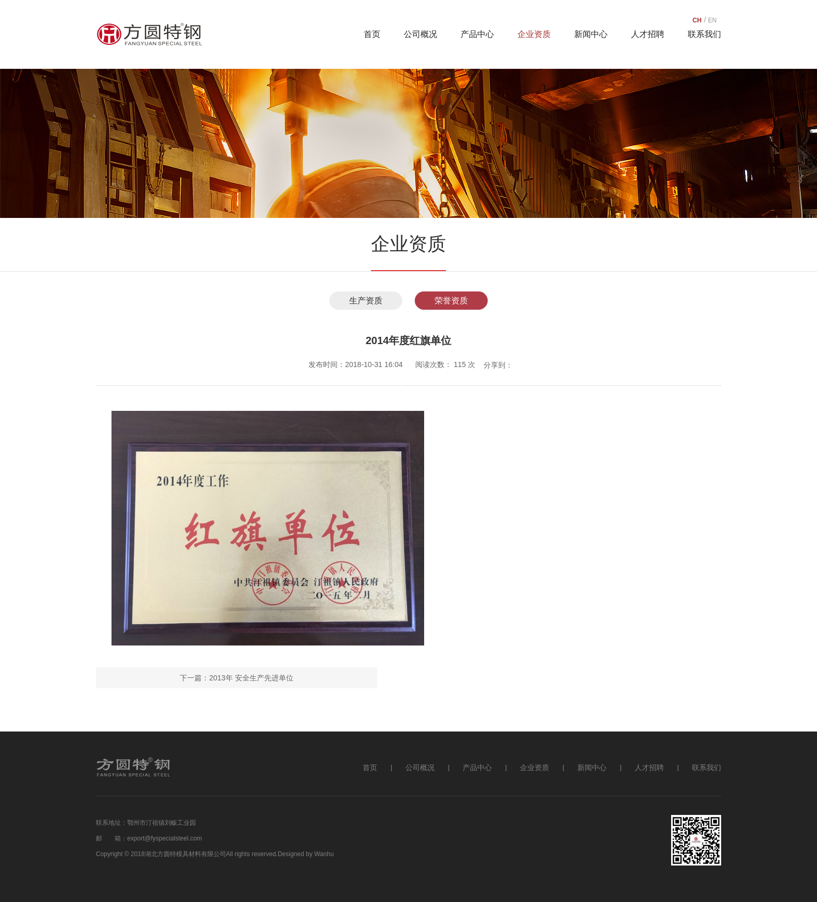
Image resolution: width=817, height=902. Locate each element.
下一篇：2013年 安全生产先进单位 (236, 678)
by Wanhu (320, 854)
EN (712, 20)
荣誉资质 (451, 300)
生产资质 (365, 300)
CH (696, 20)
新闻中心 (591, 34)
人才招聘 (647, 34)
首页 (372, 34)
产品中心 (477, 34)
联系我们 (704, 34)
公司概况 (420, 34)
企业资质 (534, 34)
